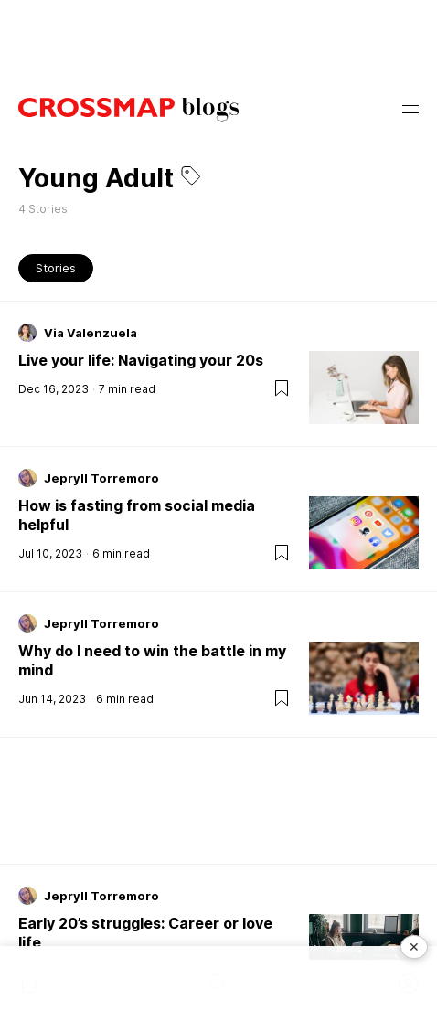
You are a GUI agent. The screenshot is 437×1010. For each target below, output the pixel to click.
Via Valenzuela (90, 332)
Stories (56, 267)
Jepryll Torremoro (101, 478)
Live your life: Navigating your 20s (140, 360)
